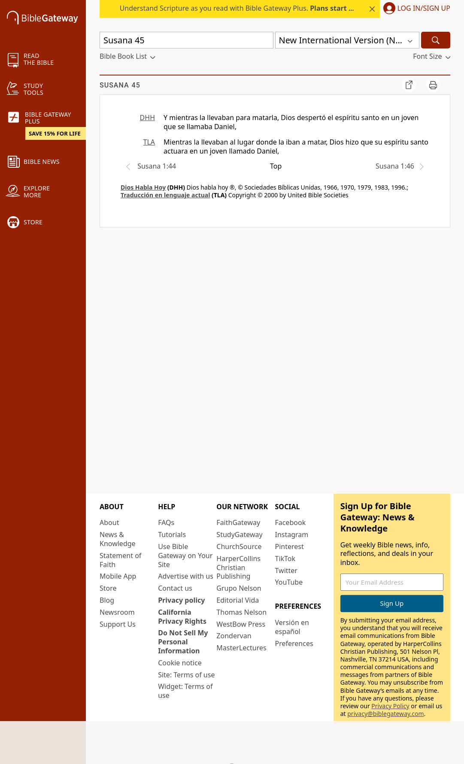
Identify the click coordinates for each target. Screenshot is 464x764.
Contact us (175, 588)
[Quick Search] (186, 40)
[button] (415, 9)
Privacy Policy (390, 706)
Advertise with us (185, 576)
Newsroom (117, 612)
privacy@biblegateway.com (385, 714)
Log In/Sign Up (423, 8)
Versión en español (292, 627)
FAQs (166, 522)
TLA (149, 142)
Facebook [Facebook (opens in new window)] (290, 522)
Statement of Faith (120, 560)
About (109, 522)
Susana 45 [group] (120, 85)
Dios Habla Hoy (143, 187)
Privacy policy (181, 600)
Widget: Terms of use (185, 691)
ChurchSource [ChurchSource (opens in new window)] (238, 546)
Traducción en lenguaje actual (165, 195)
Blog (107, 600)
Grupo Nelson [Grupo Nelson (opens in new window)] (238, 588)
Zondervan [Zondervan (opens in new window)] (233, 635)
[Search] (435, 40)
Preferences (294, 643)
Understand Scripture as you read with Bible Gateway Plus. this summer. (284, 8)
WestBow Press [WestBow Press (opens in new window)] (240, 624)
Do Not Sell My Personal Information (183, 641)
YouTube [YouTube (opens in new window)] (289, 582)
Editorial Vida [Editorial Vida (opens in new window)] (237, 600)
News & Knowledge (118, 539)
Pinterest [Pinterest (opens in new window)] (289, 546)
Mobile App (118, 576)
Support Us (118, 624)
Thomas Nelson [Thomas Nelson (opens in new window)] (241, 612)
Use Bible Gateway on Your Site (185, 555)
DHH (147, 117)
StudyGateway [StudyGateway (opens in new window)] (239, 534)
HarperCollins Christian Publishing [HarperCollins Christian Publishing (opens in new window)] (238, 567)
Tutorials (172, 534)
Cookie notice (180, 662)
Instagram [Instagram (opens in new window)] (292, 534)
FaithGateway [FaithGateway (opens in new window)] (238, 522)
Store (108, 588)
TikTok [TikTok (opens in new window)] (285, 558)
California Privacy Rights (182, 616)
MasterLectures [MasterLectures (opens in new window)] (241, 647)
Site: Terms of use (186, 674)
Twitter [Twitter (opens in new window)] (286, 570)
